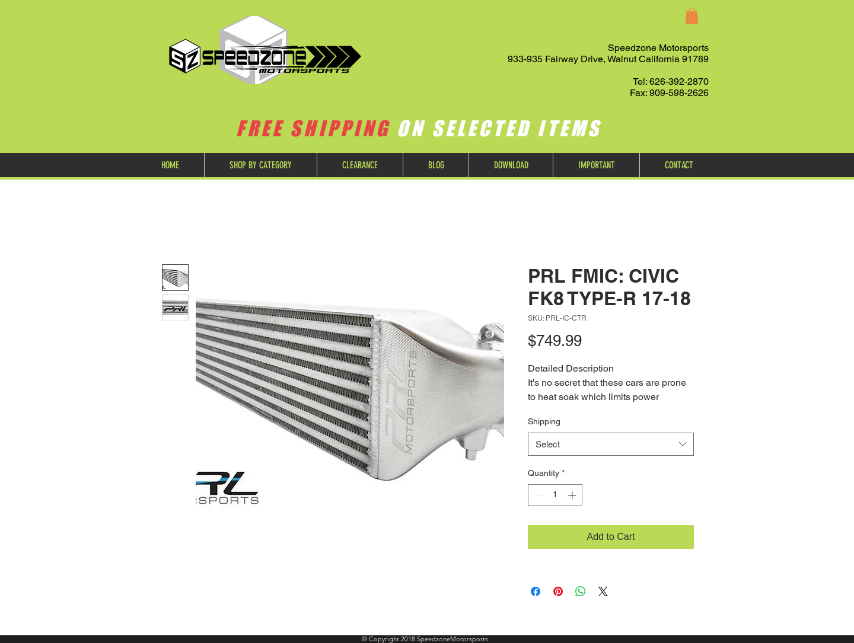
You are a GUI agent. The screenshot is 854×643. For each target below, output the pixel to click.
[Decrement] (537, 495)
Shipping (544, 421)
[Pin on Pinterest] (558, 591)
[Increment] (573, 495)
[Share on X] (603, 591)
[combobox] (611, 444)
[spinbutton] (555, 495)
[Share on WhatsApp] (580, 591)
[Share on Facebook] (535, 591)
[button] (692, 16)
